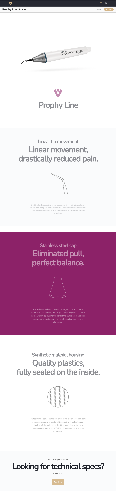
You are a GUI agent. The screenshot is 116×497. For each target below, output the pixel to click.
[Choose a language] (106, 3)
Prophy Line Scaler (14, 9)
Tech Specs (109, 9)
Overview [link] (99, 9)
